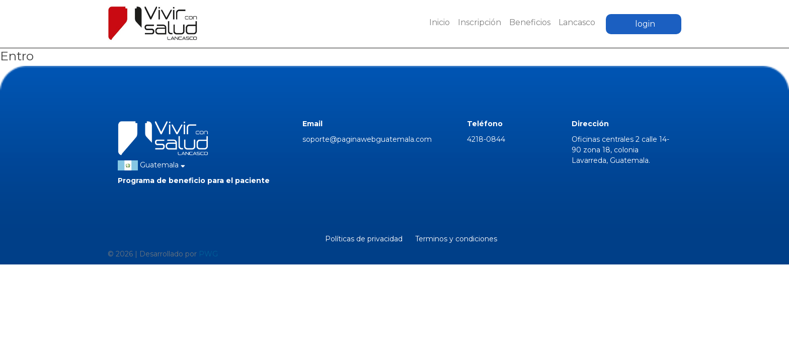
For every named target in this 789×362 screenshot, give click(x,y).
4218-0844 (486, 139)
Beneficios (529, 22)
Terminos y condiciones (456, 238)
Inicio (439, 22)
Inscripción (479, 22)
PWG (208, 253)
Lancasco (577, 22)
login (645, 24)
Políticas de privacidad (364, 238)
